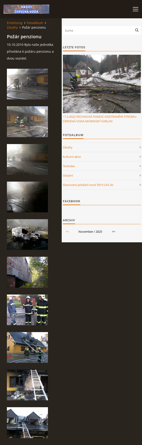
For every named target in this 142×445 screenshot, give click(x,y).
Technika (69, 166)
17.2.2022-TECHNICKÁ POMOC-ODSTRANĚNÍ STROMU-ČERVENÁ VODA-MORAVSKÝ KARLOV (100, 119)
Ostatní (68, 175)
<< (67, 231)
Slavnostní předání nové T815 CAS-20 (88, 185)
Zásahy (12, 27)
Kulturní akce (72, 157)
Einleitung (14, 23)
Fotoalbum (35, 23)
